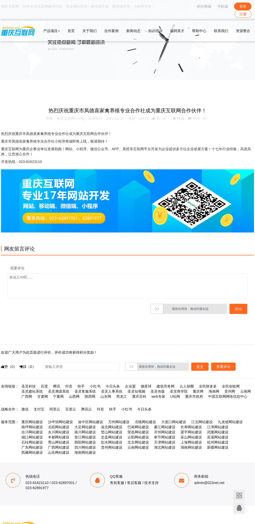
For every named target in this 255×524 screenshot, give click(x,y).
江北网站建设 (202, 422)
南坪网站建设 (32, 427)
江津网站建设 (217, 427)
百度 (44, 386)
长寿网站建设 (191, 427)
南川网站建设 (85, 432)
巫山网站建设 (191, 437)
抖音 (68, 386)
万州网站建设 (119, 422)
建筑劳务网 (165, 386)
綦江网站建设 (164, 427)
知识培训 (155, 31)
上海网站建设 (191, 442)
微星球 (146, 386)
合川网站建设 (32, 432)
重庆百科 (139, 396)
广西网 (26, 396)
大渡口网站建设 (173, 422)
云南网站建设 (138, 447)
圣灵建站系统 (32, 391)
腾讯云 (86, 409)
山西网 (74, 396)
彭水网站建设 (111, 442)
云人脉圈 (187, 386)
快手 (81, 386)
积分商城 (204, 6)
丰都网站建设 (58, 437)
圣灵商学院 (179, 391)
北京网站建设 (138, 442)
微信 (25, 409)
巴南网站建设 (138, 427)
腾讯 (56, 386)
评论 (238, 309)
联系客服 (239, 508)
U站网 (175, 396)
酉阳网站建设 (85, 442)
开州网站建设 (164, 432)
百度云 (70, 409)
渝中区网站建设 (90, 422)
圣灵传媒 (157, 391)
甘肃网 (42, 396)
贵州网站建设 (111, 447)
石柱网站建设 (32, 442)
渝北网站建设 (111, 427)
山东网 (105, 396)
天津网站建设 (164, 442)
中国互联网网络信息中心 (227, 396)
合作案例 (111, 31)
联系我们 (221, 31)
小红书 (95, 386)
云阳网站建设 (138, 437)
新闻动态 (133, 31)
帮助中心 (199, 31)
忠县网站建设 (111, 437)
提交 (199, 367)
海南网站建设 (85, 452)
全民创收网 (231, 386)
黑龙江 (121, 396)
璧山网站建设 (111, 432)
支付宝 (39, 409)
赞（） (160, 118)
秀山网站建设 (58, 442)
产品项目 (51, 31)
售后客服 (134, 483)
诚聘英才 (177, 31)
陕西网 (90, 396)
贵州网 (229, 391)
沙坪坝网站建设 (60, 422)
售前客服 (117, 483)
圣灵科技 (28, 386)
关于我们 (89, 31)
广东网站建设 (32, 447)
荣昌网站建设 (138, 432)
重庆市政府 (194, 396)
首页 (71, 31)
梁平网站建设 (191, 432)
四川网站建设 (85, 447)
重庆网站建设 (32, 422)
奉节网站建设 (164, 437)
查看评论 (223, 367)
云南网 (245, 391)
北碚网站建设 (58, 427)
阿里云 (54, 409)
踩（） (28, 367)
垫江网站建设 (85, 437)
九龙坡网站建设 (230, 422)
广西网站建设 (58, 447)
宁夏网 (58, 396)
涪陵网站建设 (145, 422)
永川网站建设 (58, 432)
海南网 (214, 391)
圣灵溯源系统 (58, 391)
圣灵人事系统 (111, 391)
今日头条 (113, 386)
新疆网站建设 (217, 447)
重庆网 (198, 391)
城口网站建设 (32, 437)
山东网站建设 (58, 452)
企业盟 (130, 386)
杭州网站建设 (217, 442)
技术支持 (151, 483)
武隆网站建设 (217, 432)
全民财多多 (208, 386)
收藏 (178, 118)
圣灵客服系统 (85, 391)
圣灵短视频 (136, 391)
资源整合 (243, 31)
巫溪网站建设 (217, 437)
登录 (242, 6)
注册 (243, 14)
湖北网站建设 (164, 447)
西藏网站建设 (32, 452)
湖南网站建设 (191, 447)
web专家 (158, 396)
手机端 (222, 6)
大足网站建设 (85, 427)
